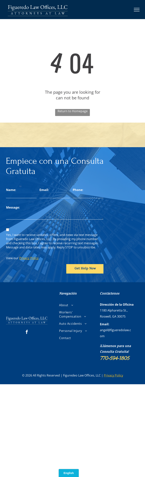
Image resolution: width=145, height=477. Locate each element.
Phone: (78, 190)
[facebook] (27, 332)
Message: (13, 207)
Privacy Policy (29, 258)
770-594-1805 (114, 358)
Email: (44, 190)
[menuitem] (73, 305)
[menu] (137, 10)
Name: (11, 190)
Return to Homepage (73, 111)
